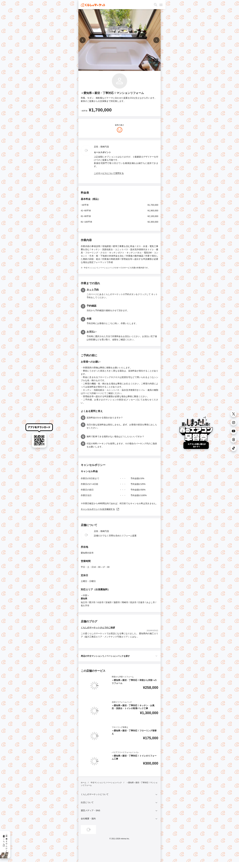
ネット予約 (93, 289)
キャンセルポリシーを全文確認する (100, 509)
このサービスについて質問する (109, 173)
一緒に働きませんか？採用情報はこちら (5, 842)
